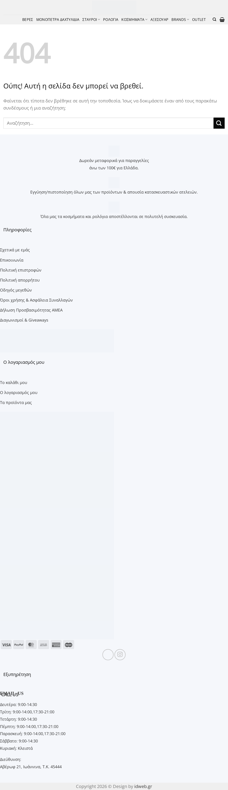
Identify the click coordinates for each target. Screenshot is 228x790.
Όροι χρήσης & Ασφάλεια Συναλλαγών (36, 300)
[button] (214, 19)
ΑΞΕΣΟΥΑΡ (160, 19)
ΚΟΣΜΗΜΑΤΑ (134, 19)
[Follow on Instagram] (120, 654)
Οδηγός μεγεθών (16, 290)
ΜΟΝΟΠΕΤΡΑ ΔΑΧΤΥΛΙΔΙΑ (57, 19)
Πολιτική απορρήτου (20, 280)
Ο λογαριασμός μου (18, 392)
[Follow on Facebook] (108, 654)
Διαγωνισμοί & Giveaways (24, 320)
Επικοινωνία (11, 260)
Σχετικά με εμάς (15, 249)
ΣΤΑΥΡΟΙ (91, 19)
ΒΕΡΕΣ (27, 19)
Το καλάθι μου (13, 382)
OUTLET (199, 19)
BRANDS (180, 19)
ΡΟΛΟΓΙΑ (110, 19)
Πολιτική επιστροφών (20, 270)
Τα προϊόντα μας (16, 402)
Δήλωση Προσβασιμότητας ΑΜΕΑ (31, 310)
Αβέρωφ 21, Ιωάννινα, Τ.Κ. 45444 (31, 766)
